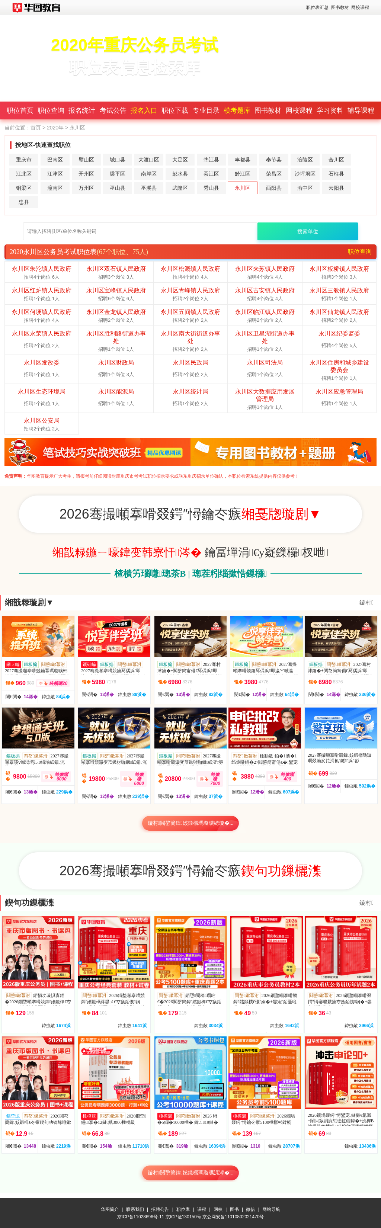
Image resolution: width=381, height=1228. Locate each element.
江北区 (24, 174)
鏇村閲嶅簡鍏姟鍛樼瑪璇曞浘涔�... (191, 1173)
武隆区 (180, 188)
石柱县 (336, 174)
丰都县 (242, 160)
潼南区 (55, 188)
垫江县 (211, 160)
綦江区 (211, 174)
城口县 (117, 160)
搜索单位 (307, 231)
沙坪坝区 (305, 174)
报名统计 (81, 110)
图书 (234, 1209)
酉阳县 (274, 188)
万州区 (86, 188)
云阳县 (336, 188)
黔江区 (242, 174)
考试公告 (113, 110)
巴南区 (55, 160)
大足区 (180, 160)
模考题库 (237, 110)
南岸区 (149, 174)
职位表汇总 (317, 7)
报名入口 (144, 110)
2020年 (55, 128)
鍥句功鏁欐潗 (29, 902)
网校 (218, 1209)
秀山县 (211, 188)
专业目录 (206, 110)
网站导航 (271, 1209)
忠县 (24, 202)
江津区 (55, 174)
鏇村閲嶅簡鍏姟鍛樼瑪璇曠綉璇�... (191, 823)
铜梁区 (24, 188)
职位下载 (174, 110)
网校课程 (360, 7)
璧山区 (86, 160)
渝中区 (305, 188)
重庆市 (24, 160)
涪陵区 (305, 160)
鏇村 (366, 602)
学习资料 (330, 110)
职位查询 (51, 110)
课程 (201, 1209)
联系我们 (135, 1209)
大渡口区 (148, 160)
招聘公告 (160, 1209)
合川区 (336, 160)
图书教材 (340, 7)
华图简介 (110, 1209)
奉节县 (274, 160)
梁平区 (117, 174)
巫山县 (117, 188)
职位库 (183, 1209)
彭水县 (180, 174)
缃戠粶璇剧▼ (29, 602)
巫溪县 (149, 188)
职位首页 (20, 110)
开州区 (86, 174)
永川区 (242, 188)
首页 (36, 128)
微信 (250, 1209)
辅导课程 (361, 110)
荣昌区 (274, 174)
